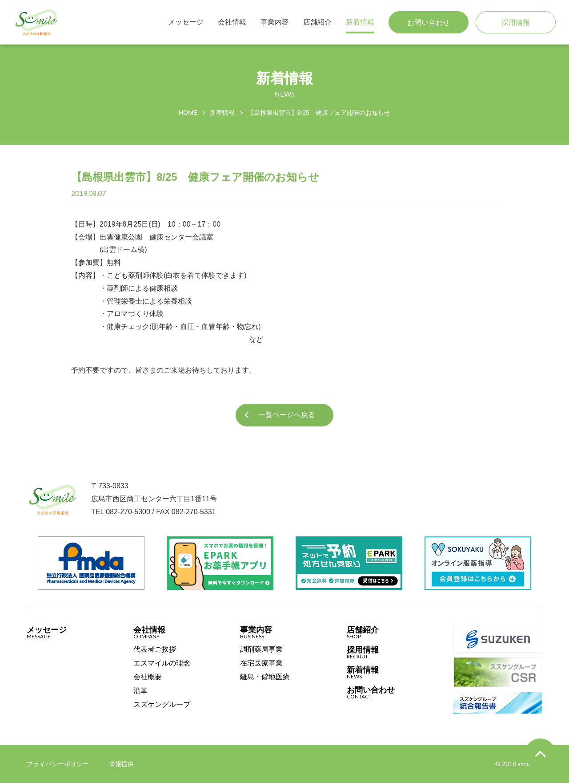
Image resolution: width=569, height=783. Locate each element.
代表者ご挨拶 (154, 649)
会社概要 (147, 677)
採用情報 (515, 22)
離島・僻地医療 (265, 677)
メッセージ (186, 22)
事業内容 (274, 22)
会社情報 (232, 22)
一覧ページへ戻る (286, 414)
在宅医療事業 (261, 663)
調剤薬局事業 (261, 649)
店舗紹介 (317, 22)
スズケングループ (161, 704)
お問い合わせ (428, 22)
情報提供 (121, 763)
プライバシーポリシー (58, 763)
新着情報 (360, 22)
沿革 (140, 690)
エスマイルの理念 (161, 663)
